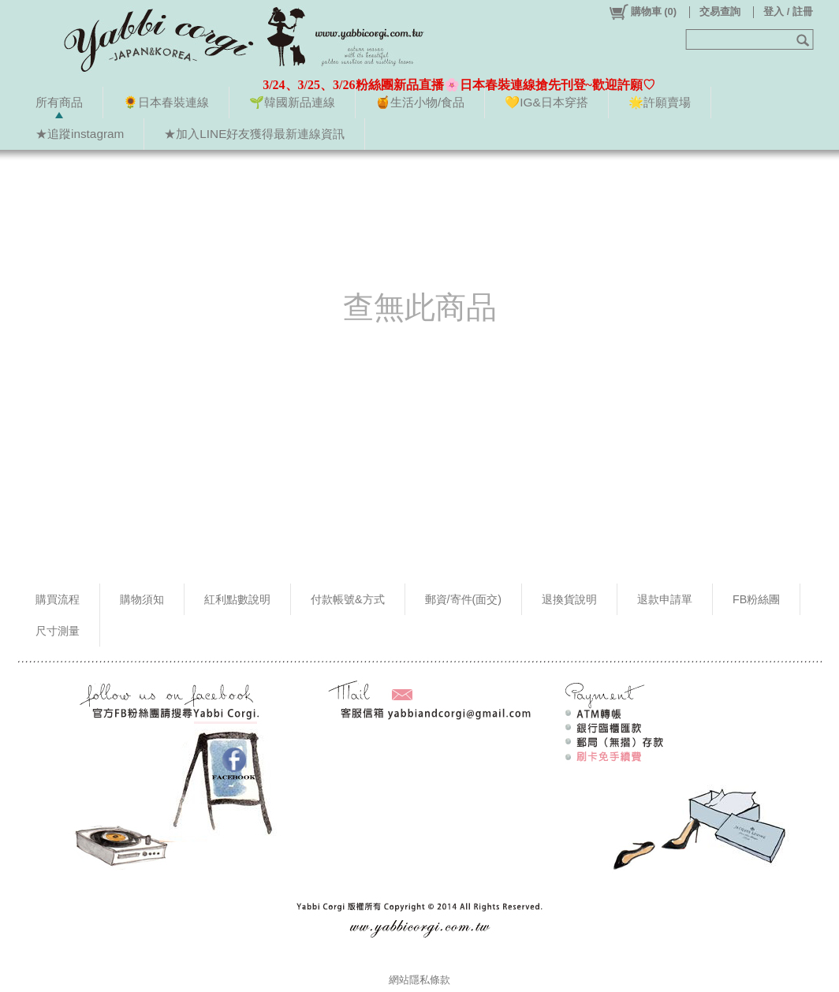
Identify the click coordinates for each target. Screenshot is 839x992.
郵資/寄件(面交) (463, 599)
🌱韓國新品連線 (292, 102)
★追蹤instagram (79, 133)
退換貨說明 (569, 599)
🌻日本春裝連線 (166, 102)
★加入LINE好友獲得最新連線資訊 (254, 133)
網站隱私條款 (419, 980)
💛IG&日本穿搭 (546, 102)
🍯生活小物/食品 (419, 102)
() (642, 12)
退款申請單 (664, 599)
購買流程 (57, 599)
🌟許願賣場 (659, 102)
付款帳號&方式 (348, 599)
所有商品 (59, 102)
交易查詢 (719, 11)
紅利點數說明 (237, 599)
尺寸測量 (57, 631)
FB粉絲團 (756, 599)
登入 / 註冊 (788, 11)
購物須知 (142, 599)
